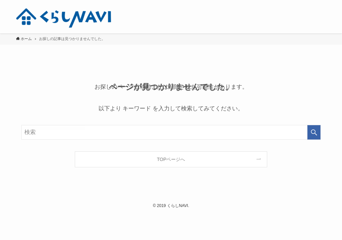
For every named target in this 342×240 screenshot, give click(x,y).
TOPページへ (171, 159)
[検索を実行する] (314, 132)
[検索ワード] (171, 132)
